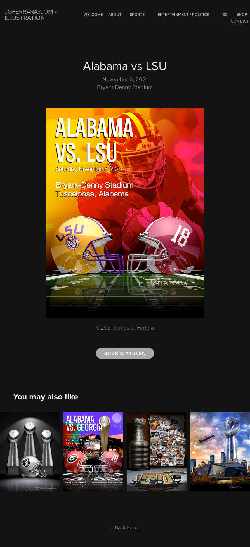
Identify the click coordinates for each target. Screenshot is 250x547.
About (114, 14)
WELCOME (93, 14)
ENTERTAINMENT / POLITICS (183, 14)
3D (225, 14)
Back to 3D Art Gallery (124, 353)
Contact (240, 21)
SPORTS (137, 14)
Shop (242, 14)
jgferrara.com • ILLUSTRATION (32, 14)
